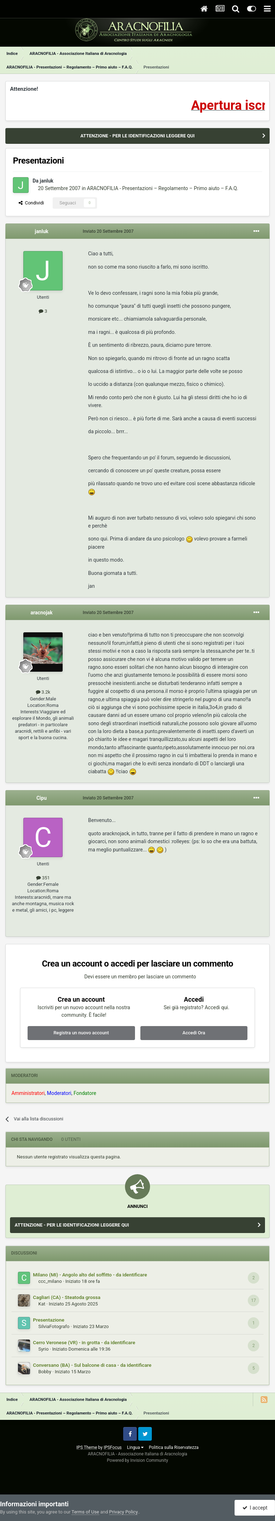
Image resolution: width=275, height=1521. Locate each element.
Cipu (42, 798)
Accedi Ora (194, 1032)
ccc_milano (50, 1281)
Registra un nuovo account (81, 1032)
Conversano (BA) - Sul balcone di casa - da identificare (92, 1365)
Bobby (44, 1371)
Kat (41, 1304)
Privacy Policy (123, 1512)
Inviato (108, 231)
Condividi (31, 203)
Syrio (43, 1349)
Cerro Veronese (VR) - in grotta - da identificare (84, 1342)
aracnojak (41, 612)
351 (43, 877)
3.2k (43, 692)
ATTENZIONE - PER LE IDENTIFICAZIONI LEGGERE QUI (137, 135)
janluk (46, 181)
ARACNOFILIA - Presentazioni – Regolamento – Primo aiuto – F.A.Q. (162, 188)
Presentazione (48, 1320)
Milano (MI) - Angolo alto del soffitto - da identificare (90, 1274)
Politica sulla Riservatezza (174, 1447)
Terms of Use (85, 1512)
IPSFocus (112, 1447)
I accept (254, 1508)
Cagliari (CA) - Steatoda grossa (66, 1297)
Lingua (135, 1447)
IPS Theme (86, 1447)
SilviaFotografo (53, 1326)
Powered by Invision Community (137, 1460)
